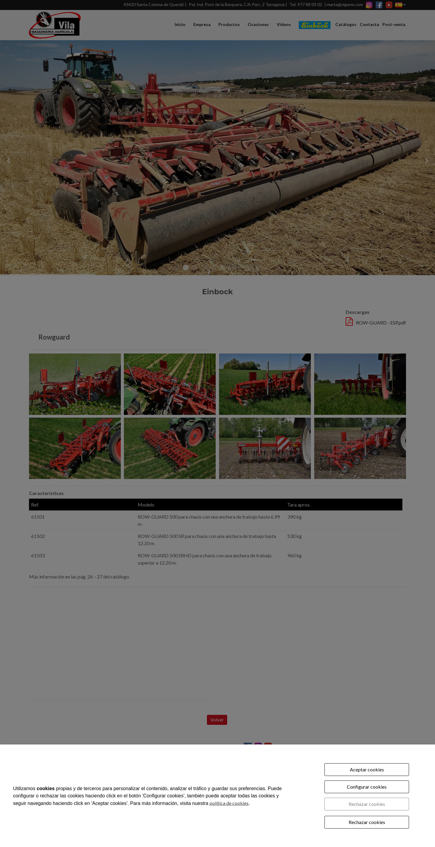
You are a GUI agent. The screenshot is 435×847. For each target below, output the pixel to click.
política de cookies (229, 803)
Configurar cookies (367, 787)
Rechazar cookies (367, 804)
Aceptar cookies (367, 769)
